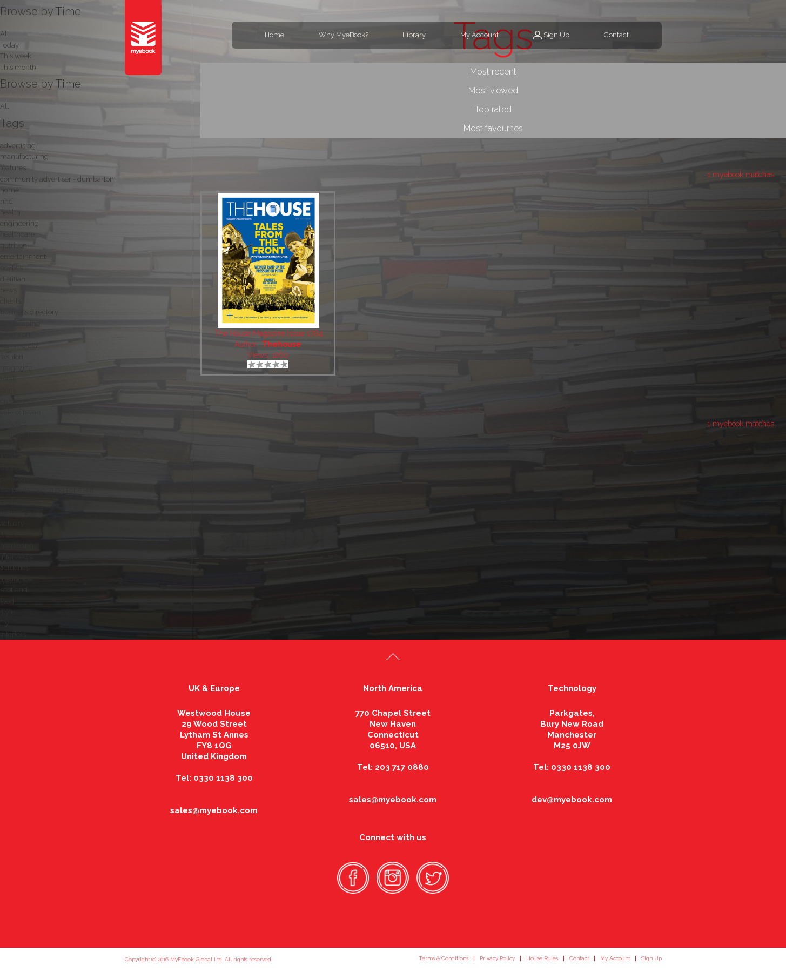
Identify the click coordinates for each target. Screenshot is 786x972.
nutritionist (17, 434)
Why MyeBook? (343, 35)
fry (4, 623)
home (9, 190)
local (8, 457)
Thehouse (281, 344)
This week (15, 56)
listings (11, 512)
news (8, 290)
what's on (15, 334)
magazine (16, 368)
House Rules (542, 958)
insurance (16, 579)
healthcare (17, 234)
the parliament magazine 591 (47, 490)
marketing (16, 545)
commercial (19, 345)
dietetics (13, 423)
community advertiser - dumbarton (57, 179)
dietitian (12, 279)
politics (11, 268)
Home (274, 35)
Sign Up (556, 35)
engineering (19, 223)
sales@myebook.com (214, 810)
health (10, 212)
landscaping (20, 323)
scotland (14, 590)
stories (10, 445)
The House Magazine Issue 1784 (268, 333)
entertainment (23, 256)
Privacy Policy (497, 958)
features (13, 168)
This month (18, 67)
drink (8, 390)
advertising (18, 146)
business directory (29, 312)
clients (10, 301)
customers (17, 401)
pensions (14, 479)
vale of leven (20, 412)
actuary (12, 523)
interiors (13, 635)
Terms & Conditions (443, 958)
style (7, 612)
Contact (616, 35)
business (14, 501)
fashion (11, 357)
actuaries (14, 568)
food (7, 601)
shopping (15, 468)
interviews (16, 557)
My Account (479, 35)
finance (11, 535)
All (4, 106)
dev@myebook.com (572, 800)
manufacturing (24, 156)
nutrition (13, 246)
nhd (6, 201)
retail (8, 379)
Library (414, 35)
